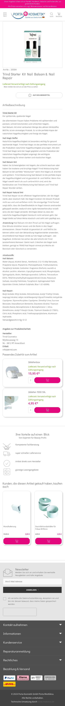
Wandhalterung (9, 526)
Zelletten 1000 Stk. (37, 392)
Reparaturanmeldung (16, 651)
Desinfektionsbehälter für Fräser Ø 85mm (45, 527)
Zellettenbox (34, 362)
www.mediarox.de (46, 701)
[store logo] (28, 14)
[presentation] (19, 612)
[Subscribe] (32, 590)
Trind (5, 113)
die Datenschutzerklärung (30, 598)
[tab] (32, 624)
